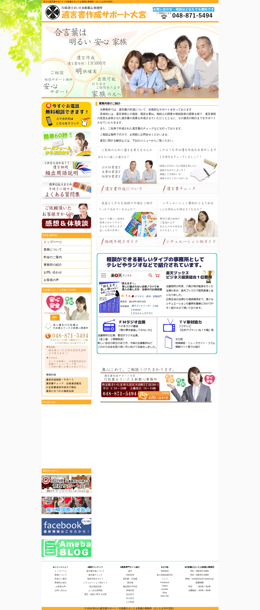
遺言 (130, 571)
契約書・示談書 (130, 579)
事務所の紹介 (53, 264)
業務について (53, 249)
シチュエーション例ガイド (95, 582)
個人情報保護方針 (165, 575)
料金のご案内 (53, 257)
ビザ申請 (130, 602)
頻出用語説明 (95, 586)
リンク (165, 579)
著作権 (130, 582)
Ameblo (164, 589)
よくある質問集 (95, 590)
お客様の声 (51, 280)
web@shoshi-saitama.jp (203, 579)
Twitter (165, 586)
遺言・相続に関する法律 (95, 594)
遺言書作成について (95, 571)
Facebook (164, 582)
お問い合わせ (53, 272)
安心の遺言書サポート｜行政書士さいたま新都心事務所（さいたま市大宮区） (78, 2)
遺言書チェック (95, 575)
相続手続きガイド (95, 579)
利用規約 (165, 571)
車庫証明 (130, 590)
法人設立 (130, 598)
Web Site (165, 596)
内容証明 (130, 575)
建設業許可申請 (130, 586)
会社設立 (130, 594)
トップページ (53, 242)
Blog (165, 592)
